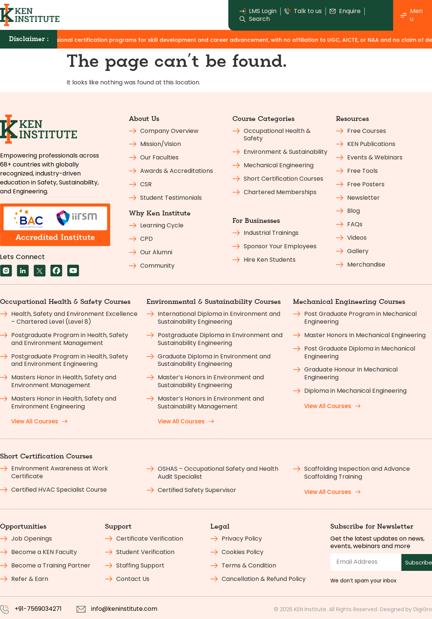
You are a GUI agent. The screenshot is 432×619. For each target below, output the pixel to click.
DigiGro (422, 609)
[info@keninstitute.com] (81, 609)
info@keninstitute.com (124, 608)
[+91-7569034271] (4, 609)
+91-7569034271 (38, 608)
